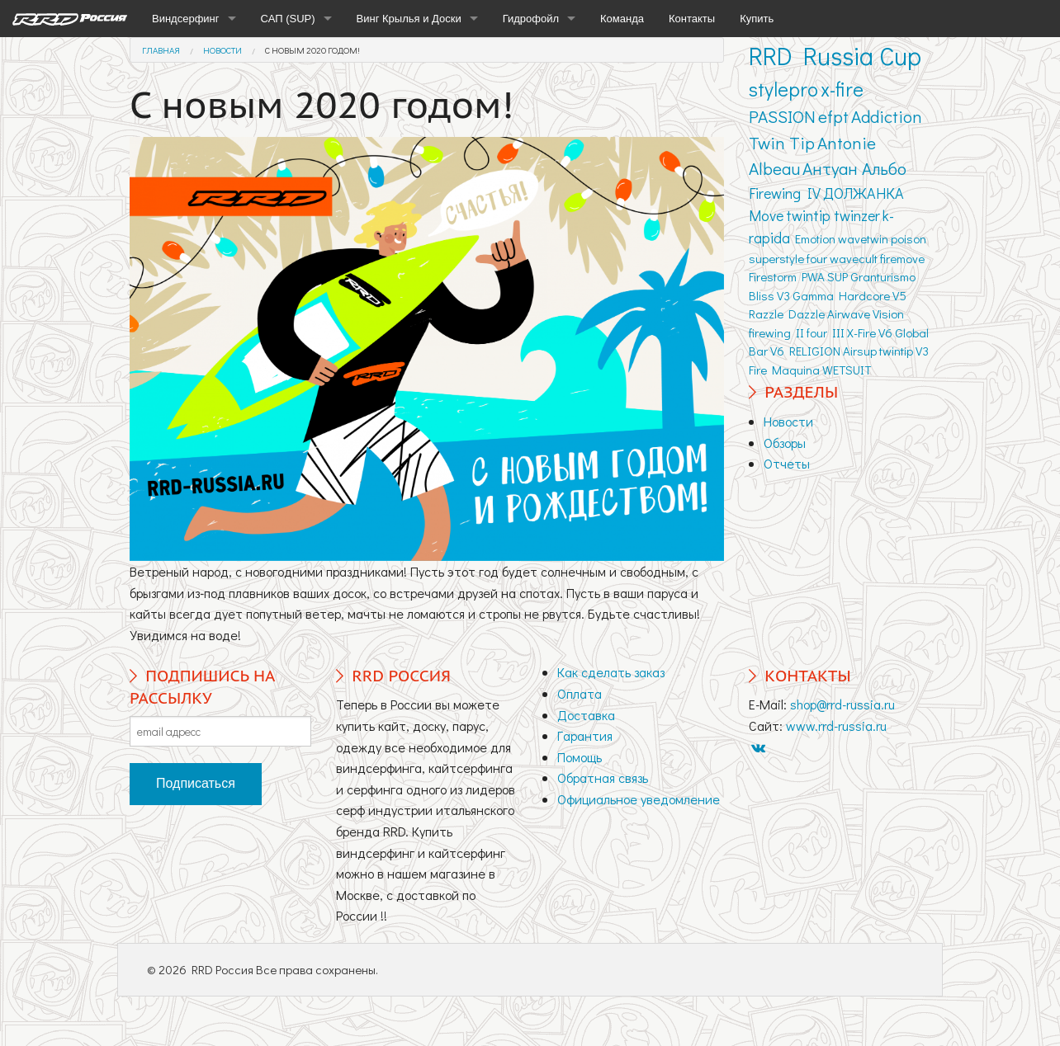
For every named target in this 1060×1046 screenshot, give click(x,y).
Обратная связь (602, 777)
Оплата (579, 693)
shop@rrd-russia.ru (842, 704)
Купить (757, 18)
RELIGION (814, 350)
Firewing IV (785, 193)
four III (826, 332)
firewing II (776, 332)
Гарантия (585, 735)
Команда (622, 18)
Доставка (586, 714)
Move (766, 215)
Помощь (579, 757)
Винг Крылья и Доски (409, 18)
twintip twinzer (833, 215)
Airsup (860, 350)
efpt (833, 116)
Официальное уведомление (638, 799)
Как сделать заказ (611, 672)
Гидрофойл (531, 18)
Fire (758, 369)
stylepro (783, 88)
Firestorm (773, 276)
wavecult (854, 258)
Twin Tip (782, 142)
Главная (161, 50)
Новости (222, 50)
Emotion (815, 238)
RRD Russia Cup (835, 56)
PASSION (782, 116)
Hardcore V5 (872, 295)
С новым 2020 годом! (312, 50)
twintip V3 (904, 350)
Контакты (692, 18)
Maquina (796, 369)
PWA (813, 276)
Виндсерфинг (186, 18)
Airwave (848, 313)
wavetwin (863, 238)
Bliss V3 (769, 295)
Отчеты (787, 463)
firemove (902, 258)
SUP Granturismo (871, 276)
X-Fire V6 (869, 332)
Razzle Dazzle (787, 313)
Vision (888, 313)
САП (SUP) (288, 18)
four (817, 258)
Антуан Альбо (854, 168)
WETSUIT (846, 369)
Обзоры (785, 442)
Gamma (813, 295)
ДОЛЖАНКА (863, 193)
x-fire (842, 88)
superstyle (776, 258)
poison (908, 238)
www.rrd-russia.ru (836, 725)
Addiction (886, 116)
